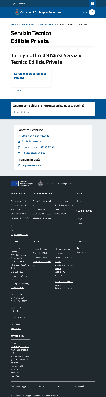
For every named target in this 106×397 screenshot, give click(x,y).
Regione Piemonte (18, 3)
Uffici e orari (16, 324)
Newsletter (81, 252)
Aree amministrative (20, 201)
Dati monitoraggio (18, 386)
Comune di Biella (40, 257)
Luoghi (79, 218)
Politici (13, 226)
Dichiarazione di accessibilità (63, 259)
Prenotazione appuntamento (64, 283)
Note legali (59, 253)
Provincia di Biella (40, 253)
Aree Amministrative (46, 24)
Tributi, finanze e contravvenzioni (64, 207)
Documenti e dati (18, 205)
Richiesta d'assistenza (64, 289)
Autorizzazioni (39, 209)
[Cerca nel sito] (91, 12)
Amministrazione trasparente (64, 267)
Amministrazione (26, 24)
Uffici (13, 230)
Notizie (79, 201)
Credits (60, 386)
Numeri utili (16, 328)
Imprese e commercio (64, 201)
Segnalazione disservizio (64, 276)
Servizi (41, 386)
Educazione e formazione (42, 220)
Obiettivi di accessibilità (42, 263)
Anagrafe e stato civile (42, 203)
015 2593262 (17, 271)
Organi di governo (18, 213)
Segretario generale (19, 234)
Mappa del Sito (81, 386)
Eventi (79, 222)
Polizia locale (60, 213)
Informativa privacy (63, 249)
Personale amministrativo (20, 220)
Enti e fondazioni (18, 209)
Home (13, 24)
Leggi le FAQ (60, 271)
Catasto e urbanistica (42, 213)
